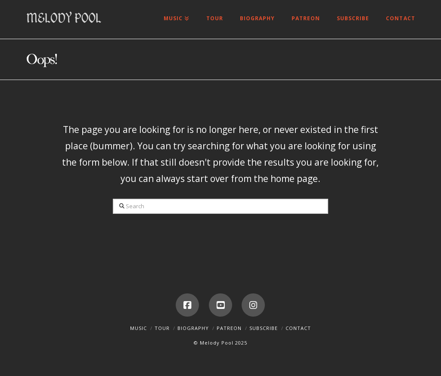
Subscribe (263, 328)
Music (138, 328)
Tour (162, 328)
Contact (298, 328)
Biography (193, 328)
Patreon (229, 328)
